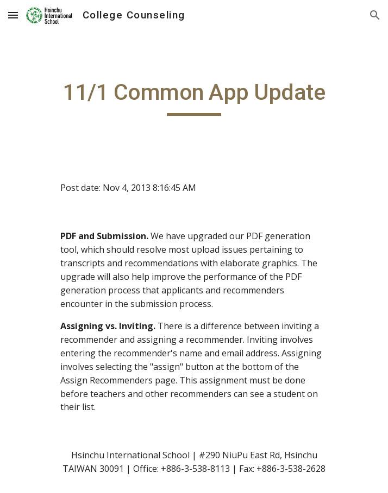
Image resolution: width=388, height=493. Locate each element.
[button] (13, 15)
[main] (193, 97)
